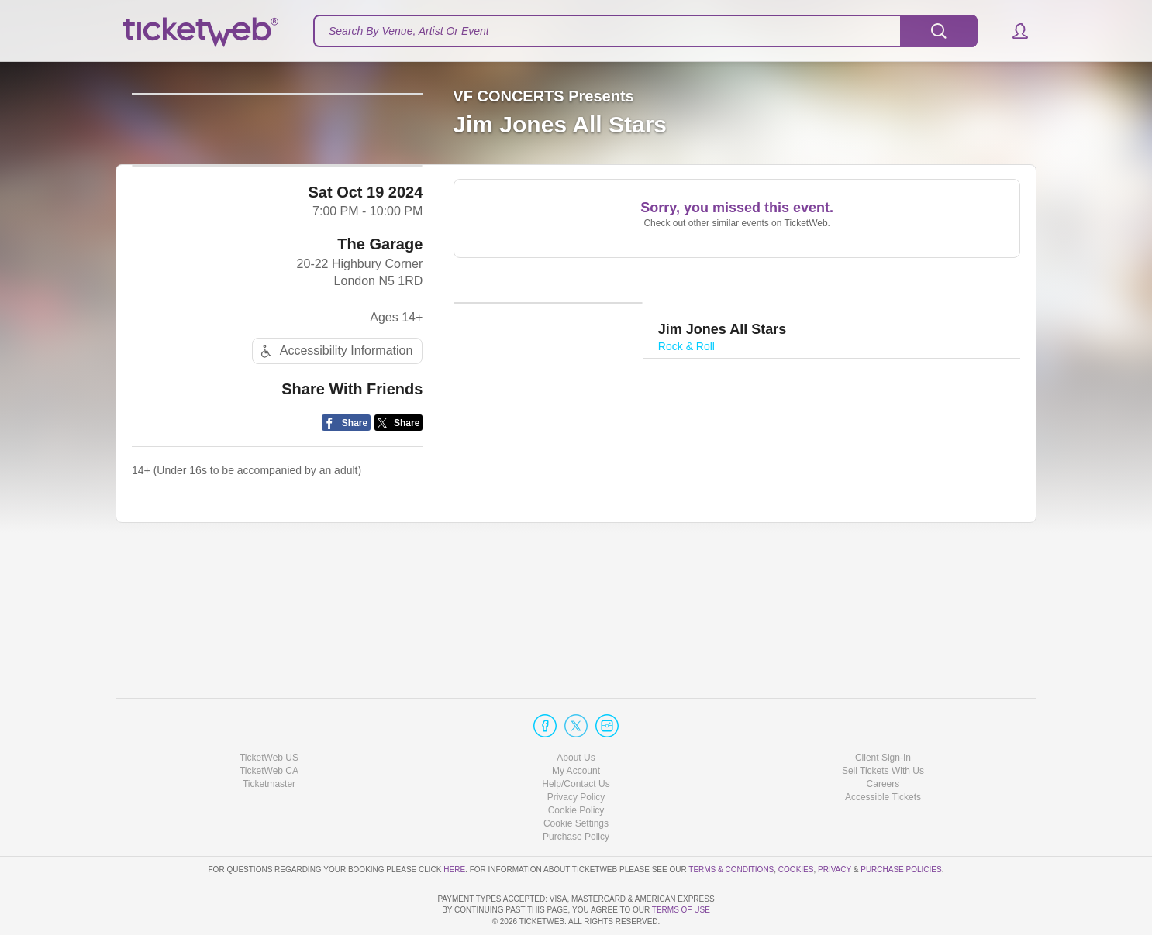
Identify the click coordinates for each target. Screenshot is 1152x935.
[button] (1013, 31)
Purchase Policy (576, 792)
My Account (576, 726)
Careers (883, 739)
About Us (576, 712)
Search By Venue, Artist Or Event (409, 31)
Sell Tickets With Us (883, 726)
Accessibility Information (335, 476)
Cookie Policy (576, 766)
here (454, 824)
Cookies (796, 824)
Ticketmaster (269, 739)
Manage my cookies (576, 779)
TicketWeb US (269, 712)
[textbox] (645, 31)
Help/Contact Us (575, 739)
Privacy (834, 824)
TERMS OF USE (681, 910)
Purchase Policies (901, 824)
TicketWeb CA (269, 726)
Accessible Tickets (883, 753)
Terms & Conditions (731, 824)
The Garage (380, 368)
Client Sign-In (883, 712)
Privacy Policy (576, 753)
